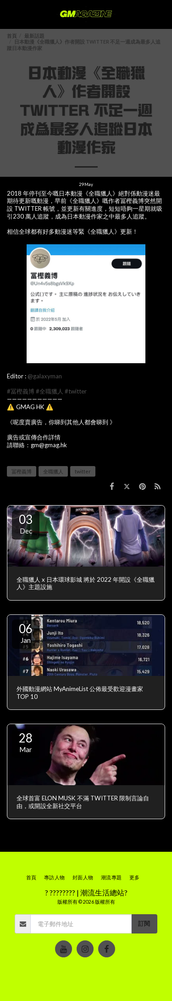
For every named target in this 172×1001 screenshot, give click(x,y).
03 (25, 523)
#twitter (76, 391)
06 (25, 632)
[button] (10, 14)
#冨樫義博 (20, 391)
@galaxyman (45, 376)
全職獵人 (53, 471)
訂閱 (144, 923)
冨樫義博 (21, 471)
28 (25, 742)
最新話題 (34, 36)
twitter (83, 471)
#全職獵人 (49, 391)
